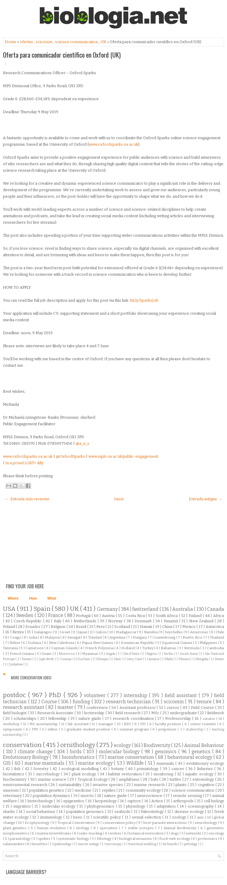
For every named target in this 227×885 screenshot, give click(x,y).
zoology (179, 817)
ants (201, 817)
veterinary (13, 795)
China (167, 626)
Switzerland (145, 609)
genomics (166, 751)
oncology (216, 833)
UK (103, 42)
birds (76, 751)
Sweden (25, 615)
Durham (84, 659)
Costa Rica (136, 615)
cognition (206, 784)
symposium (13, 729)
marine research (150, 784)
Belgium (58, 626)
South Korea (189, 654)
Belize (15, 643)
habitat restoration (125, 774)
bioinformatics (79, 757)
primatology (148, 769)
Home (11, 42)
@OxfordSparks (70, 456)
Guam (46, 654)
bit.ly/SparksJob (144, 300)
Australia (183, 609)
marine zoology (89, 844)
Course (50, 701)
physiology (136, 806)
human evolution (52, 828)
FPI (143, 724)
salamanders (14, 844)
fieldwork (215, 713)
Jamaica (154, 659)
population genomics (85, 811)
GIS (7, 763)
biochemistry (15, 779)
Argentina (117, 637)
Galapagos (43, 632)
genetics (202, 751)
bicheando (170, 844)
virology (83, 828)
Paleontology (153, 811)
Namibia (151, 632)
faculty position (168, 724)
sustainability (71, 784)
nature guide (90, 718)
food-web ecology (175, 839)
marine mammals (45, 763)
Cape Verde (46, 659)
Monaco (184, 659)
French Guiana (22, 654)
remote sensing (188, 795)
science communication (77, 42)
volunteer (95, 695)
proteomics (208, 839)
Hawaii (146, 626)
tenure (205, 701)
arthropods (183, 801)
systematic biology (74, 839)
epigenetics (74, 801)
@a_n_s (82, 443)
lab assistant (79, 724)
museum (11, 790)
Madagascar (126, 632)
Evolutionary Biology (26, 757)
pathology (191, 844)
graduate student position (89, 729)
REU (128, 724)
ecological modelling (80, 769)
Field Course (203, 707)
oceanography (201, 806)
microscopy (114, 844)
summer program (134, 729)
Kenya (18, 632)
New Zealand (202, 621)
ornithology (78, 745)
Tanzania (11, 648)
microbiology (48, 774)
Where (13, 598)
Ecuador (33, 626)
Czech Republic (28, 621)
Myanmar (90, 654)
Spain (42, 609)
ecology (123, 745)
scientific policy (107, 817)
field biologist (15, 713)
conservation (23, 745)
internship (136, 695)
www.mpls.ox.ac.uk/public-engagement (123, 456)
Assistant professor (138, 707)
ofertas (27, 42)
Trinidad (95, 637)
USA (10, 609)
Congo (16, 637)
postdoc (15, 695)
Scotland (122, 626)
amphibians (130, 779)
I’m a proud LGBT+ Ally (23, 463)
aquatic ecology (200, 774)
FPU (35, 729)
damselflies (39, 844)
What (51, 598)
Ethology (104, 839)
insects (88, 795)
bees (78, 817)
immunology (51, 817)
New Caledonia (62, 643)
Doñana (35, 643)
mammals (165, 763)
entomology (203, 779)
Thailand (217, 637)
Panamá (171, 621)
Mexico (189, 626)
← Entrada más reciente (27, 499)
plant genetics (15, 828)
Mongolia (202, 659)
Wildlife (135, 763)
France (56, 615)
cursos (173, 707)
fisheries (205, 769)
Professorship (178, 718)
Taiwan (27, 659)
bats (155, 779)
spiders (44, 839)
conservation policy (120, 823)
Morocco (67, 654)
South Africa (167, 615)
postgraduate (168, 729)
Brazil (81, 626)
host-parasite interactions (165, 823)
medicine (83, 790)
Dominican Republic (138, 643)
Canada (215, 609)
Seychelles (174, 632)
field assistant (182, 695)
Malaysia (53, 637)
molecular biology (120, 751)
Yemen (219, 659)
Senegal (74, 637)
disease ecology (189, 811)
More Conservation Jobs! (31, 678)
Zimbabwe (15, 664)
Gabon (101, 632)
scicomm (44, 42)
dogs (175, 833)
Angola (111, 654)
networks (194, 833)
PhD (56, 695)
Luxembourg (165, 637)
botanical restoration (146, 833)
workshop (12, 724)
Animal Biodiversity (181, 828)
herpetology (106, 801)
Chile (220, 632)
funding (82, 701)
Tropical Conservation (76, 823)
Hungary (140, 637)
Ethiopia (102, 659)
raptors (134, 801)
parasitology (20, 839)
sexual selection (147, 817)
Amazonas (199, 632)
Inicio (119, 499)
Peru (101, 626)
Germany (108, 609)
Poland (9, 626)
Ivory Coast (135, 659)
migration (22, 806)
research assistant (24, 707)
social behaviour (41, 811)
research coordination (134, 718)
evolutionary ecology (205, 763)
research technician (129, 701)
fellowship (58, 718)
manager (106, 724)
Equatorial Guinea (177, 643)
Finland (196, 615)
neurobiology (206, 823)
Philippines (209, 643)
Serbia (169, 654)
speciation (109, 828)
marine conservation (131, 757)
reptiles (109, 790)
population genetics (47, 790)
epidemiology (62, 844)
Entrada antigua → (205, 499)
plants (182, 784)
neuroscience (150, 795)
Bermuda (192, 648)
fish (18, 769)
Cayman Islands (64, 648)
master (65, 707)
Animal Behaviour (204, 745)
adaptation (167, 806)
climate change (36, 751)
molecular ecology (59, 806)
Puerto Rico (193, 637)
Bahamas (169, 648)
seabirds (123, 811)
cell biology (214, 801)
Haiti (117, 659)
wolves (116, 833)
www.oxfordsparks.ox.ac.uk (113, 144)
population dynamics (52, 795)
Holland (128, 648)
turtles (176, 779)
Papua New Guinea (98, 643)
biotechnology (40, 801)
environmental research (25, 784)
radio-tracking (91, 833)
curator (209, 719)
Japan (83, 632)
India (33, 637)
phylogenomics (101, 806)
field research (128, 713)
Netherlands (86, 621)
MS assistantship (44, 724)
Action (157, 801)
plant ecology (85, 774)
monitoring (163, 774)
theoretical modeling (142, 844)
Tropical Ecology (93, 779)
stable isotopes (141, 828)
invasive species (108, 784)
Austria (109, 615)
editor (53, 729)
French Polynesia (99, 648)
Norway (116, 621)
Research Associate (55, 713)
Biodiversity (157, 745)
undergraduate (184, 713)
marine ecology (96, 763)
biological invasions (136, 839)
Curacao (66, 659)
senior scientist (203, 724)
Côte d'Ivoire (131, 654)
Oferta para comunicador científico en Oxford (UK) (62, 55)
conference (97, 707)
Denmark (143, 621)
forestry (41, 769)
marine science (52, 779)
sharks (9, 811)
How (33, 598)
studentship (195, 729)
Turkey (148, 648)
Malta (169, 659)
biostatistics (14, 774)
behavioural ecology (190, 757)
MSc (155, 713)
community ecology (144, 790)
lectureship (94, 713)
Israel (65, 632)
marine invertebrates (54, 833)
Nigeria (152, 654)
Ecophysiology (37, 823)
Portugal (84, 615)
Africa (218, 615)
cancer (178, 769)
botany (118, 769)
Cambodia (215, 648)
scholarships (26, 718)
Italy (58, 621)
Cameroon (34, 648)
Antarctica (215, 626)
